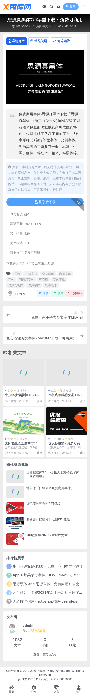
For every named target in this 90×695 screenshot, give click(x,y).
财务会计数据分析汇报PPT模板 (48, 519)
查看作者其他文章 (45, 654)
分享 (43, 293)
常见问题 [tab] (38, 41)
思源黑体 (51, 285)
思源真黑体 (15, 285)
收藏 (58, 293)
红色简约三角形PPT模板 (43, 503)
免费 (39, 26)
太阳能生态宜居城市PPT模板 (22, 445)
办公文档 (22, 439)
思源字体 (34, 285)
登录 (71, 7)
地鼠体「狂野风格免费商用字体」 (50, 488)
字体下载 (59, 280)
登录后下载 (45, 202)
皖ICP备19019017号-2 (32, 679)
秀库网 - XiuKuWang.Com (54, 671)
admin (15, 293)
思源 (17, 274)
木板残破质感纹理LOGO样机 (65, 397)
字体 (11, 280)
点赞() (75, 293)
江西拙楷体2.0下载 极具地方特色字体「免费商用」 (52, 474)
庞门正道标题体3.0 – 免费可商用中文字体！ (48, 566)
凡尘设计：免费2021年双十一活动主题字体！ (49, 592)
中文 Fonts (49, 26)
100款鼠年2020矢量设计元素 (47, 535)
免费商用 (48, 274)
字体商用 (31, 274)
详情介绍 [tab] (17, 41)
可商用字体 (26, 280)
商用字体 (65, 274)
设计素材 (22, 390)
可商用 (43, 280)
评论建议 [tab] (61, 41)
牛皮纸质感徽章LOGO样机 (22, 397)
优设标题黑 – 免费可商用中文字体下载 (65, 445)
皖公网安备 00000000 (58, 679)
